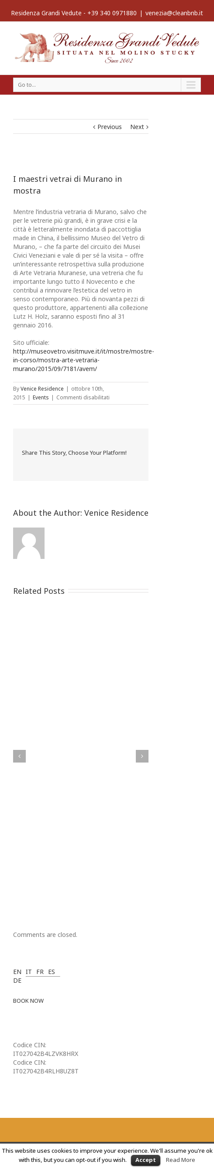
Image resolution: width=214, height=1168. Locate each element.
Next (137, 127)
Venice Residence (42, 388)
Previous (109, 127)
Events (41, 397)
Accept (145, 1160)
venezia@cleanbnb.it (174, 13)
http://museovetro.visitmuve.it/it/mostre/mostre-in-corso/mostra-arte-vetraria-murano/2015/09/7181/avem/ (83, 360)
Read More (180, 1160)
